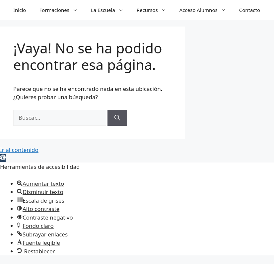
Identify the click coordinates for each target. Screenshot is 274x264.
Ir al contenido (19, 150)
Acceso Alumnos (206, 10)
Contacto (249, 10)
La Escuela (110, 10)
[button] (3, 158)
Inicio (19, 10)
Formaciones (61, 10)
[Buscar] (117, 118)
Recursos (155, 10)
